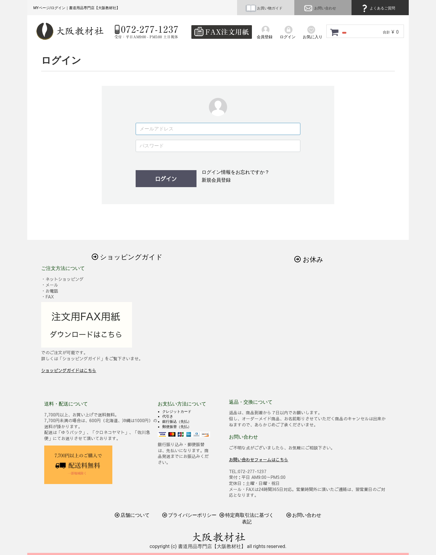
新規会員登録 (216, 180)
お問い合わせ (319, 8)
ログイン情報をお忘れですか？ (235, 172)
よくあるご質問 (377, 8)
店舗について (132, 515)
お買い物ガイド (264, 8)
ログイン (166, 179)
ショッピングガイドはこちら (68, 370)
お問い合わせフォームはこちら (258, 459)
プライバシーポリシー (189, 515)
